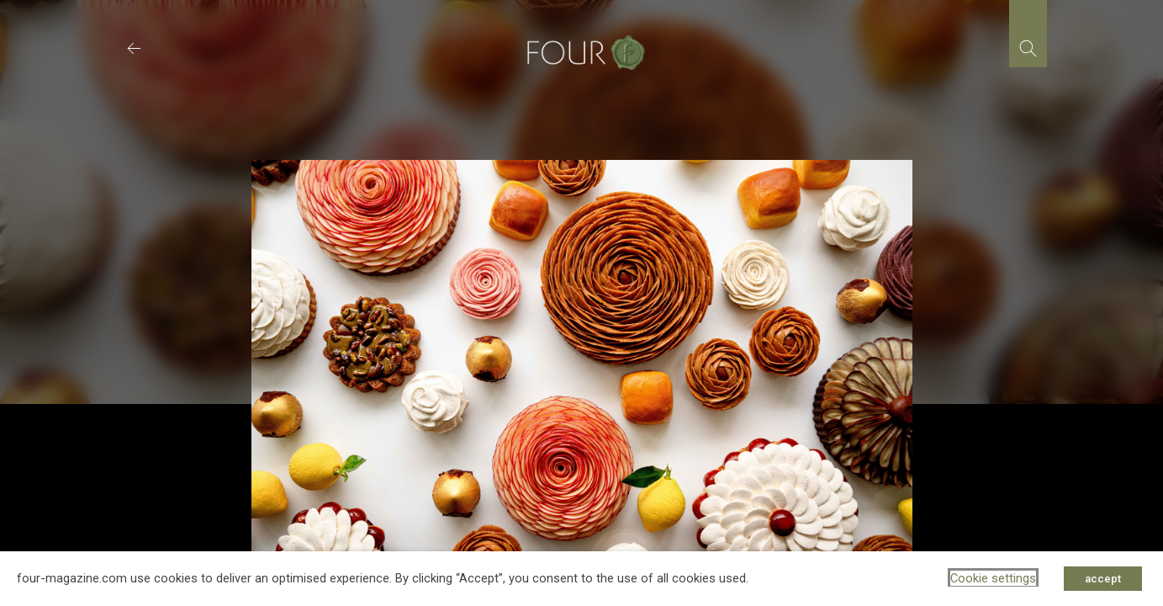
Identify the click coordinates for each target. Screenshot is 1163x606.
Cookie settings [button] (993, 578)
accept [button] (1103, 578)
